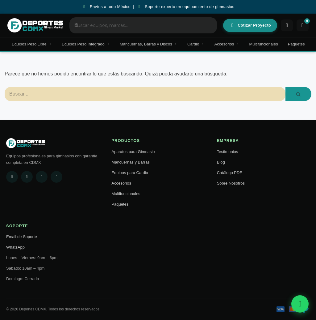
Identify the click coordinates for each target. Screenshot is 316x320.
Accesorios (226, 44)
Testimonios (227, 151)
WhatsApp (15, 247)
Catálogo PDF (229, 172)
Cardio (196, 44)
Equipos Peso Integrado (86, 44)
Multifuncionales (263, 44)
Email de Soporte (21, 236)
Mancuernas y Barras (130, 162)
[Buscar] (145, 94)
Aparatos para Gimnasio (133, 151)
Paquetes (296, 44)
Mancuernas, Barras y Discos (148, 44)
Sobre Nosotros (231, 183)
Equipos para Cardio (129, 172)
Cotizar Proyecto (251, 25)
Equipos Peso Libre (32, 44)
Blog (221, 162)
